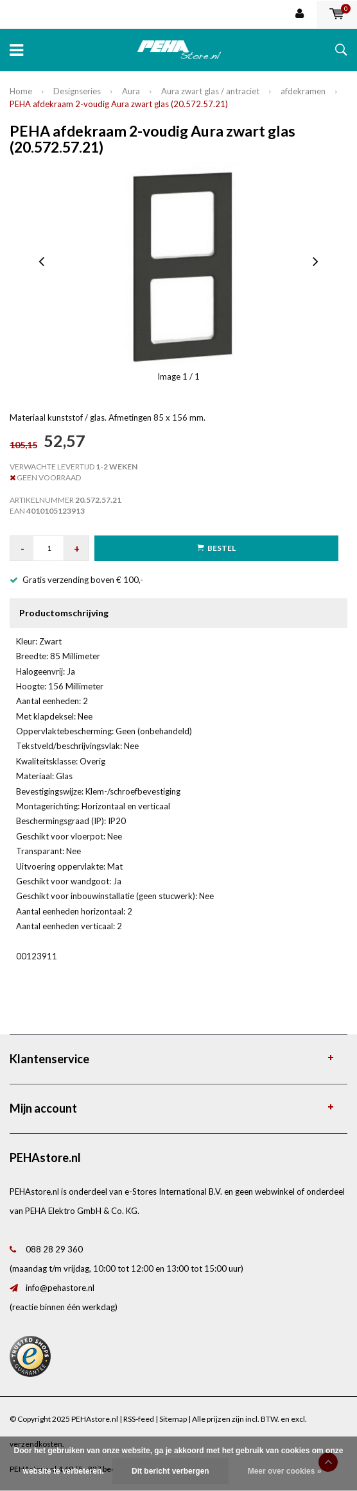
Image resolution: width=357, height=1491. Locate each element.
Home (21, 91)
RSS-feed (138, 1419)
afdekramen (303, 91)
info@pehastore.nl (60, 1288)
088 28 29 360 (54, 1249)
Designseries (77, 91)
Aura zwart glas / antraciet (210, 91)
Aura (131, 91)
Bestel (216, 548)
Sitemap (173, 1419)
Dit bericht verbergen (170, 1471)
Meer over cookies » (285, 1471)
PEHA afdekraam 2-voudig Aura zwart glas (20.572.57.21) (119, 104)
